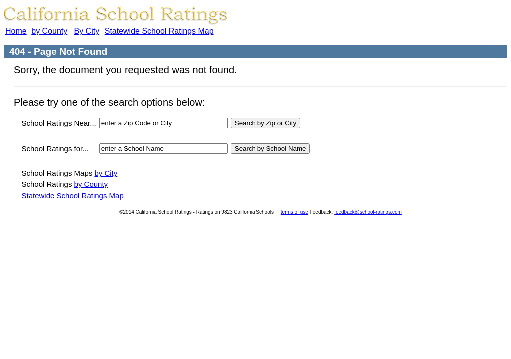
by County (49, 31)
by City (105, 173)
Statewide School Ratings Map (159, 31)
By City (86, 31)
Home (16, 31)
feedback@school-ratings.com (368, 212)
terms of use (294, 212)
